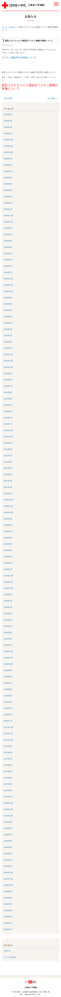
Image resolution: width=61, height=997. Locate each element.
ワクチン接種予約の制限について (19, 57)
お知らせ (13, 27)
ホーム (4, 27)
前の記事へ (8, 98)
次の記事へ (52, 98)
